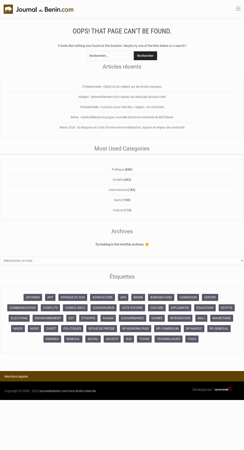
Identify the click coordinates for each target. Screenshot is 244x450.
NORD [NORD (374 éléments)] (34, 328)
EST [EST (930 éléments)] (71, 318)
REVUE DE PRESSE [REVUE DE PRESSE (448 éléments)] (102, 328)
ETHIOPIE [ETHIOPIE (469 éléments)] (88, 318)
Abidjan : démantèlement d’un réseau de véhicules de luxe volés (122, 97)
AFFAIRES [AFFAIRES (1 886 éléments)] (33, 297)
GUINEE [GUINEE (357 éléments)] (157, 318)
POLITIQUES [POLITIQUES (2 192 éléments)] (72, 328)
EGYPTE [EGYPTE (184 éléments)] (226, 308)
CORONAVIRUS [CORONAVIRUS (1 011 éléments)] (103, 308)
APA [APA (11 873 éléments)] (123, 297)
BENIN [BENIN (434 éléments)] (138, 297)
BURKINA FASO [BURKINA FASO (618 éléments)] (161, 297)
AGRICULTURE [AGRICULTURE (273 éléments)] (102, 297)
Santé (118, 200)
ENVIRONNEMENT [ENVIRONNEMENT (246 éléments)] (48, 318)
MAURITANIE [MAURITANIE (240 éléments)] (222, 318)
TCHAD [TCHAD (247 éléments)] (144, 339)
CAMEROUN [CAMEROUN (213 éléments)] (188, 297)
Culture (118, 210)
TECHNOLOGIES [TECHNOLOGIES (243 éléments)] (168, 339)
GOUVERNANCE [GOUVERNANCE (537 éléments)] (132, 318)
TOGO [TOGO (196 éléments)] (192, 339)
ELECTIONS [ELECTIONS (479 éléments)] (19, 318)
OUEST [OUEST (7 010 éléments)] (51, 328)
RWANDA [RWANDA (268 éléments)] (52, 339)
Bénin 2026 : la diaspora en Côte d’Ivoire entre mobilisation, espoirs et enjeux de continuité (122, 127)
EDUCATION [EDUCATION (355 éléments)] (204, 308)
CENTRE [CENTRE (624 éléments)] (210, 297)
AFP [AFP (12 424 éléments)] (50, 297)
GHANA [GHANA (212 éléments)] (108, 318)
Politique (118, 169)
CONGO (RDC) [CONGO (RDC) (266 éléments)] (75, 308)
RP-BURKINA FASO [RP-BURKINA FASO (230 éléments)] (135, 328)
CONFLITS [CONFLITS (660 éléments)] (50, 308)
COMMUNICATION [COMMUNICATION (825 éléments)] (23, 308)
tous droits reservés (82, 391)
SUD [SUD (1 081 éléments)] (129, 339)
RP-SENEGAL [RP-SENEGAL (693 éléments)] (219, 328)
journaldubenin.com (54, 391)
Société (118, 179)
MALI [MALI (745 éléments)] (201, 318)
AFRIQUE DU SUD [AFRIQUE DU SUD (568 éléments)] (73, 297)
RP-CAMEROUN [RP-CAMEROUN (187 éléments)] (167, 328)
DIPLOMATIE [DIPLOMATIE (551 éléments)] (180, 308)
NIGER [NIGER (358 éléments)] (18, 328)
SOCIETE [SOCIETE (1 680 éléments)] (112, 339)
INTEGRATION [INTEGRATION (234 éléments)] (180, 318)
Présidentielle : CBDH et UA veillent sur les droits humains (122, 86)
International (118, 190)
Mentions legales (16, 376)
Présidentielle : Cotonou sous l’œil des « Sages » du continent (122, 107)
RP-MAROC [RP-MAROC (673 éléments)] (194, 328)
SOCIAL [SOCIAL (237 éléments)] (93, 339)
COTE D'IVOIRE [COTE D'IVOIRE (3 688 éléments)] (132, 308)
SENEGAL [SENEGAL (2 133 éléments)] (73, 339)
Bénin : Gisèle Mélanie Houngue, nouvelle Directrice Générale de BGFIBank (122, 117)
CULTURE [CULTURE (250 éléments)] (156, 308)
